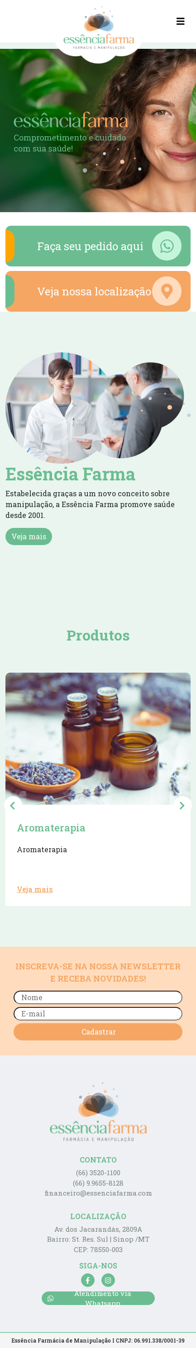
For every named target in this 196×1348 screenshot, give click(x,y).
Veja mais (28, 536)
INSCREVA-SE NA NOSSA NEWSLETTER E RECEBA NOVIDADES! (98, 972)
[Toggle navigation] (180, 21)
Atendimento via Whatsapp (90, 1298)
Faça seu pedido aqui (93, 246)
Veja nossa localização (93, 291)
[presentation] (13, 805)
